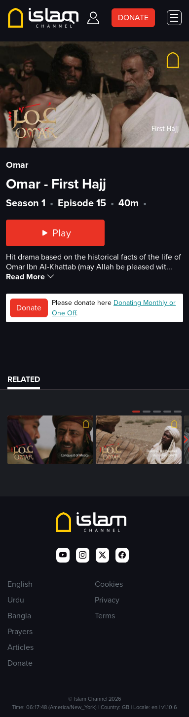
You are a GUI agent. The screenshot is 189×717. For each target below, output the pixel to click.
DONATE (133, 17)
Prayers (20, 631)
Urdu (15, 599)
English (20, 584)
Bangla (19, 615)
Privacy (107, 599)
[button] (136, 412)
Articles (20, 647)
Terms (105, 615)
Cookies (109, 584)
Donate (28, 307)
